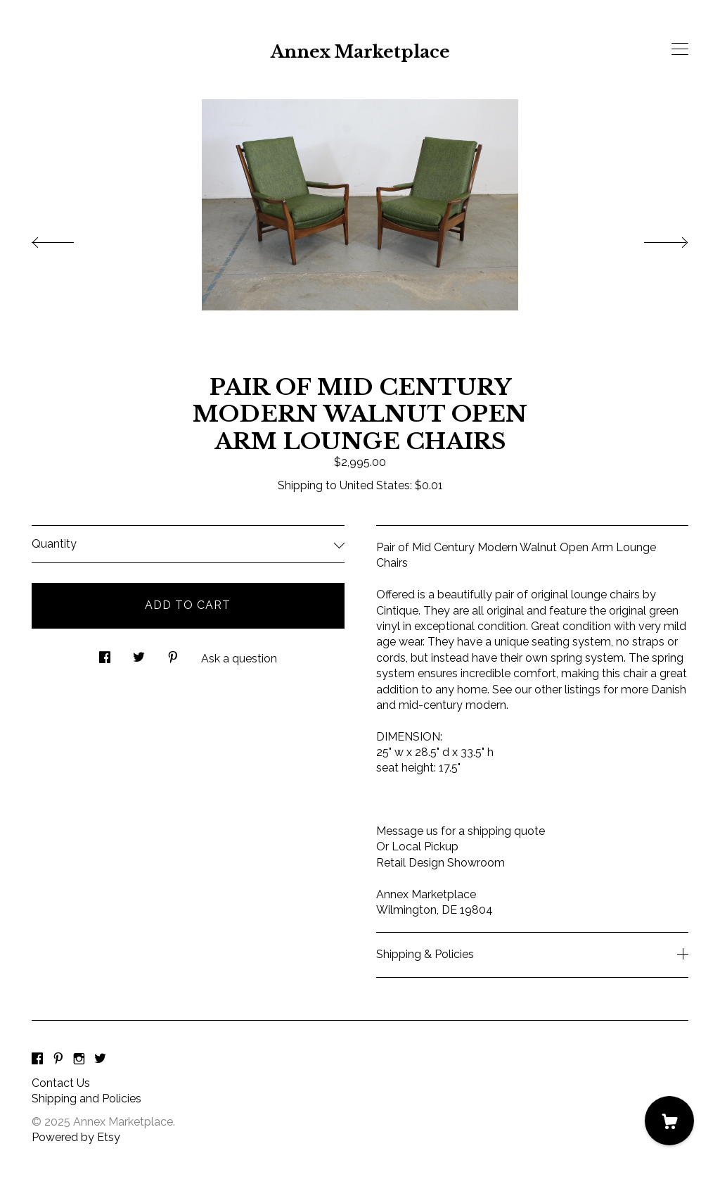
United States (375, 485)
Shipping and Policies (86, 1098)
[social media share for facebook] (104, 654)
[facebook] (37, 1059)
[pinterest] (58, 1059)
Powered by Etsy (76, 1137)
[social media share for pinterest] (173, 654)
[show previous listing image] (67, 238)
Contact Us (61, 1083)
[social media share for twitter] (139, 654)
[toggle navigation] (679, 49)
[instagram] (79, 1059)
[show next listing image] (653, 238)
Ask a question (239, 658)
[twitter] (100, 1059)
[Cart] (669, 1120)
